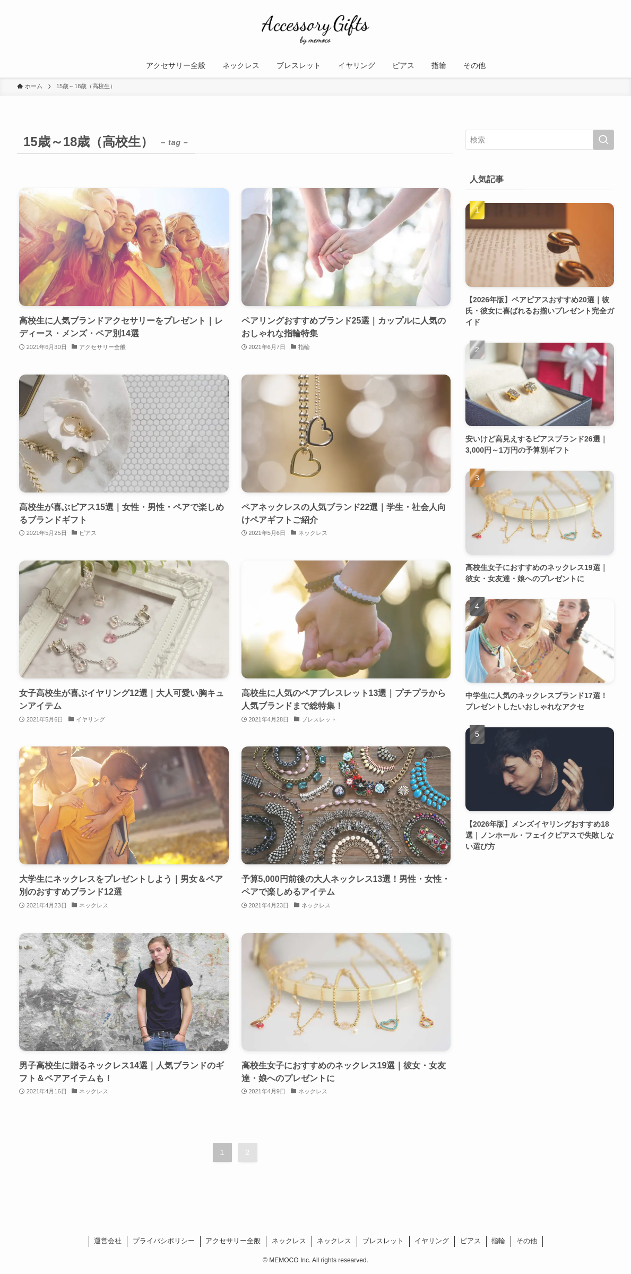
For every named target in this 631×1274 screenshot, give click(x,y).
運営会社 (108, 1241)
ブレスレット (383, 1241)
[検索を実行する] (603, 140)
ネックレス (289, 1241)
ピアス (470, 1241)
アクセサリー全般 (233, 1241)
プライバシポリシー (164, 1241)
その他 (526, 1241)
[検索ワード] (539, 140)
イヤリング (431, 1241)
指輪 (498, 1241)
